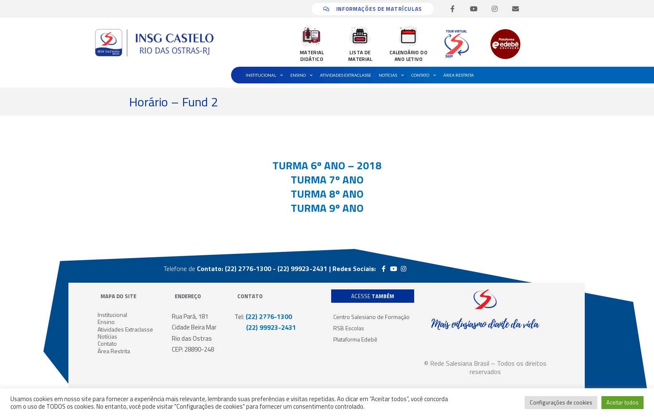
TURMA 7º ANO (327, 179)
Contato (423, 75)
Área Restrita (458, 75)
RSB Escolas (348, 328)
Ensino (301, 75)
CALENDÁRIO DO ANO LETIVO (409, 55)
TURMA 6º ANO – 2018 (327, 165)
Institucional (264, 75)
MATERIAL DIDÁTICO (312, 55)
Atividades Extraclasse (345, 75)
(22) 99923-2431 (265, 327)
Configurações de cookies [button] (561, 402)
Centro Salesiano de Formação (371, 316)
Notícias (391, 75)
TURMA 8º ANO (327, 194)
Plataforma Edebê (355, 339)
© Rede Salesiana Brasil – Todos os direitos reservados (485, 367)
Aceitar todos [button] (622, 402)
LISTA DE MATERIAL (360, 55)
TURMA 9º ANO (327, 208)
